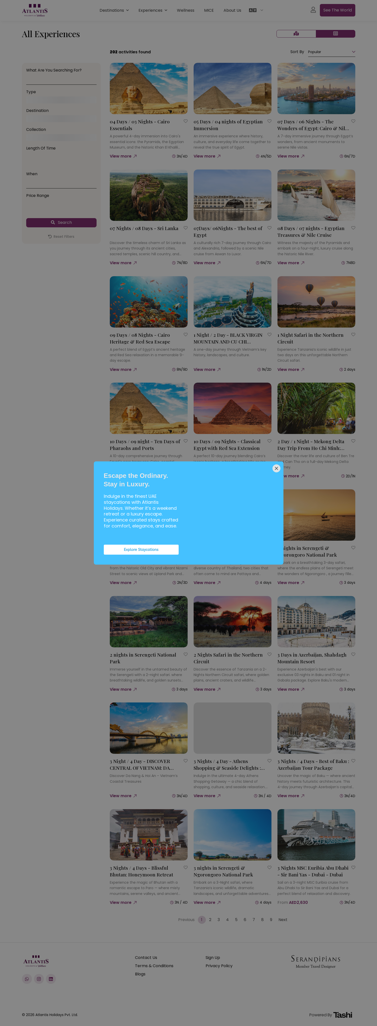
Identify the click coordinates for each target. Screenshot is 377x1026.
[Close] (276, 468)
